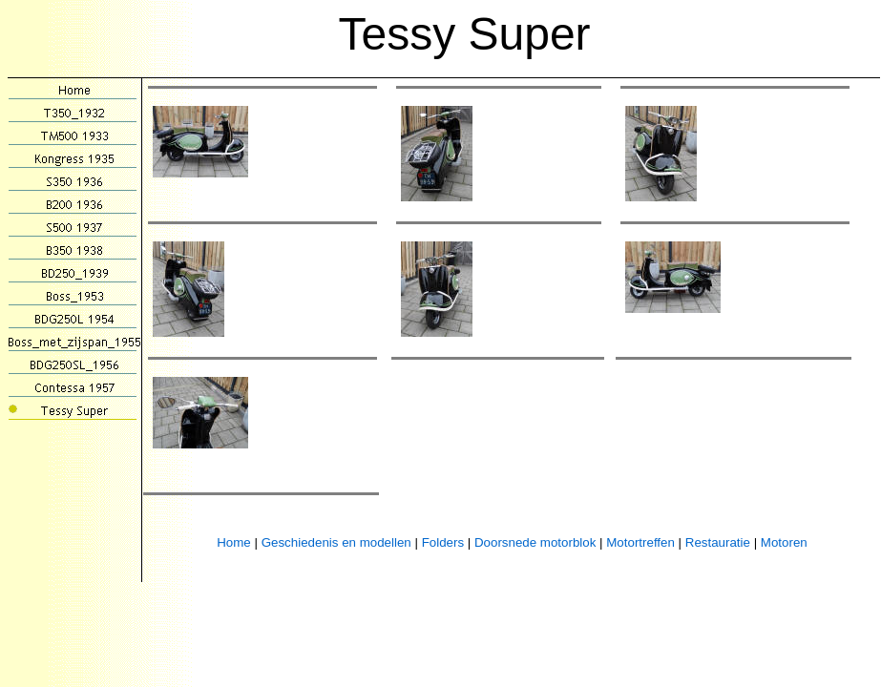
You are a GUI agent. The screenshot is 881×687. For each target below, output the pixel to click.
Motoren (784, 542)
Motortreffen (640, 542)
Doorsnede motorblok (535, 542)
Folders (443, 542)
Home (234, 542)
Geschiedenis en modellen (336, 542)
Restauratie (717, 542)
